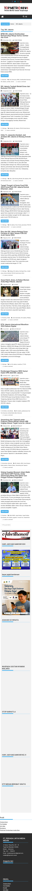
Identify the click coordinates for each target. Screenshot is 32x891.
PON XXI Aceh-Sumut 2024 (17, 273)
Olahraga (4, 128)
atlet (10, 178)
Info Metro (4, 411)
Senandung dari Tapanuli (21, 465)
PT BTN (24, 364)
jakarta (5, 465)
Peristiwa (4, 317)
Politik (8, 317)
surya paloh (3, 319)
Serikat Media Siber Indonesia (15, 413)
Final (16, 225)
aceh (10, 79)
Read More (5, 75)
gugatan (15, 517)
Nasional (4, 79)
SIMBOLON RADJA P (16, 329)
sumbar (8, 81)
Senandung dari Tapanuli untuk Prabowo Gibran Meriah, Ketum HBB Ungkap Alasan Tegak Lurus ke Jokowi (16, 421)
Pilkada (28, 317)
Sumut (12, 81)
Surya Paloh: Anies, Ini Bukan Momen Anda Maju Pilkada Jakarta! (15, 281)
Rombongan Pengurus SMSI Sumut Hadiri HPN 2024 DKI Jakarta (14, 372)
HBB (22, 463)
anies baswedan (16, 317)
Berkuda (11, 128)
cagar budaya (18, 515)
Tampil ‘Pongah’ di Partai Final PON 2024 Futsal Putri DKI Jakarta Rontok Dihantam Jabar (15, 187)
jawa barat (24, 225)
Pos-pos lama (6, 525)
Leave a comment (21, 81)
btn (10, 364)
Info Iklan (2, 809)
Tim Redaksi (3, 807)
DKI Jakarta (3, 81)
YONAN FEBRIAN (18, 40)
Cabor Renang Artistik (17, 178)
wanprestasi (27, 517)
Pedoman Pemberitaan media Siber (10, 813)
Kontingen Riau (22, 271)
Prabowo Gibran (11, 465)
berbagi (11, 271)
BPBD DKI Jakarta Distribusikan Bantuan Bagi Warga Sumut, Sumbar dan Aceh (14, 35)
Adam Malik (12, 515)
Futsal (19, 225)
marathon (19, 364)
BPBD (18, 79)
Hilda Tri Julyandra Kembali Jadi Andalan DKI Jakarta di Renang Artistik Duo (16, 136)
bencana (14, 79)
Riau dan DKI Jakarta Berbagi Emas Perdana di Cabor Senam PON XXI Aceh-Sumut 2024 (14, 233)
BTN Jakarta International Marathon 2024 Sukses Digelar (15, 325)
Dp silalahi (15, 284)
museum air (20, 517)
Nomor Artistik (7, 273)
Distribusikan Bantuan (25, 79)
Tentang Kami (4, 805)
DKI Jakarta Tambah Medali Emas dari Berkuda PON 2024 (15, 87)
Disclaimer (3, 811)
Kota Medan (10, 411)
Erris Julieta (16, 375)
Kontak (5, 870)
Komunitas (4, 463)
